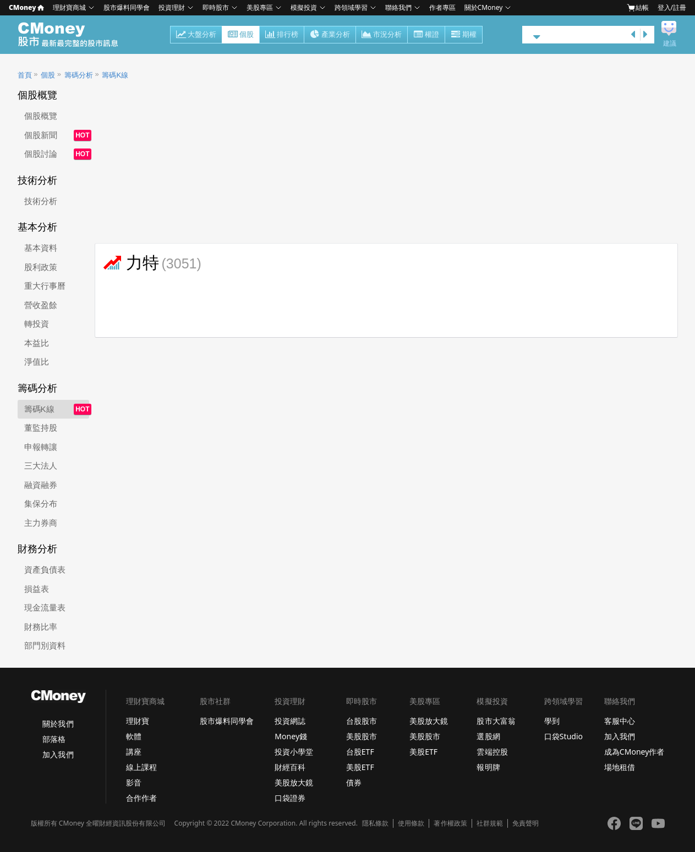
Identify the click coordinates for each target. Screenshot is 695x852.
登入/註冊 (672, 7)
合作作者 (141, 798)
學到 (552, 721)
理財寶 (137, 721)
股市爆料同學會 (126, 7)
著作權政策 (450, 823)
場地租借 (619, 767)
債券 (354, 782)
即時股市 (216, 7)
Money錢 (291, 736)
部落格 (53, 739)
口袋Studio (563, 736)
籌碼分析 (78, 75)
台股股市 (361, 721)
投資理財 (171, 7)
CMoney (26, 7)
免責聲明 (525, 823)
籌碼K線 (115, 75)
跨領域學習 (351, 7)
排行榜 (281, 35)
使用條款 (411, 823)
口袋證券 (290, 798)
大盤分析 (196, 35)
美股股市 (361, 736)
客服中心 (619, 721)
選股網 (488, 736)
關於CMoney (483, 7)
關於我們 (57, 723)
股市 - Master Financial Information (74, 34)
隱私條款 (375, 823)
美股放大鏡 (294, 782)
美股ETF (360, 767)
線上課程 (141, 767)
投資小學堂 (294, 751)
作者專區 (442, 7)
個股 (241, 35)
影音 (133, 782)
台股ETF (360, 751)
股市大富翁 (496, 721)
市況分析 (382, 35)
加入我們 (57, 754)
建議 (669, 43)
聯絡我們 (398, 7)
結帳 (638, 7)
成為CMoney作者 (634, 751)
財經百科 (290, 767)
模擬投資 (304, 7)
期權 (464, 35)
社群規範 (490, 823)
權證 (426, 35)
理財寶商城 (69, 7)
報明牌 (488, 767)
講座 (133, 751)
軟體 (133, 736)
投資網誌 (290, 721)
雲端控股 (492, 751)
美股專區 (260, 7)
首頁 (25, 75)
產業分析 (330, 35)
